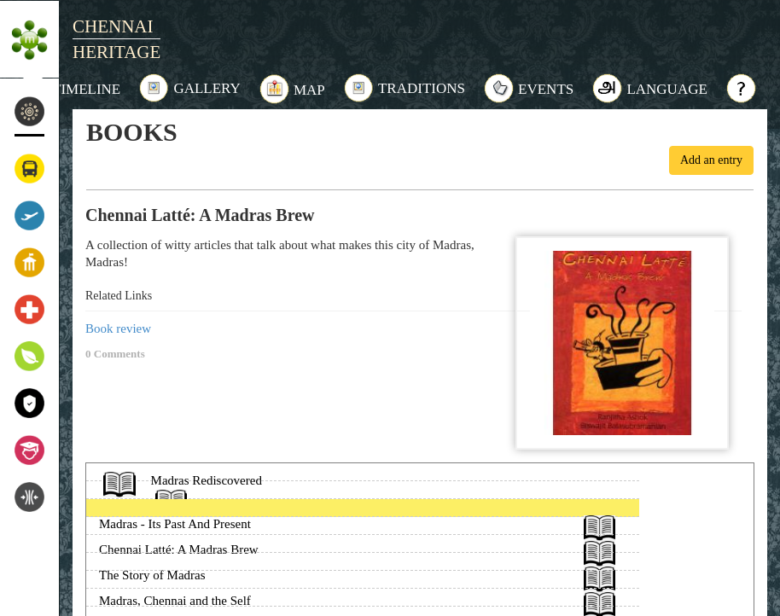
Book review (118, 328)
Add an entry (711, 160)
